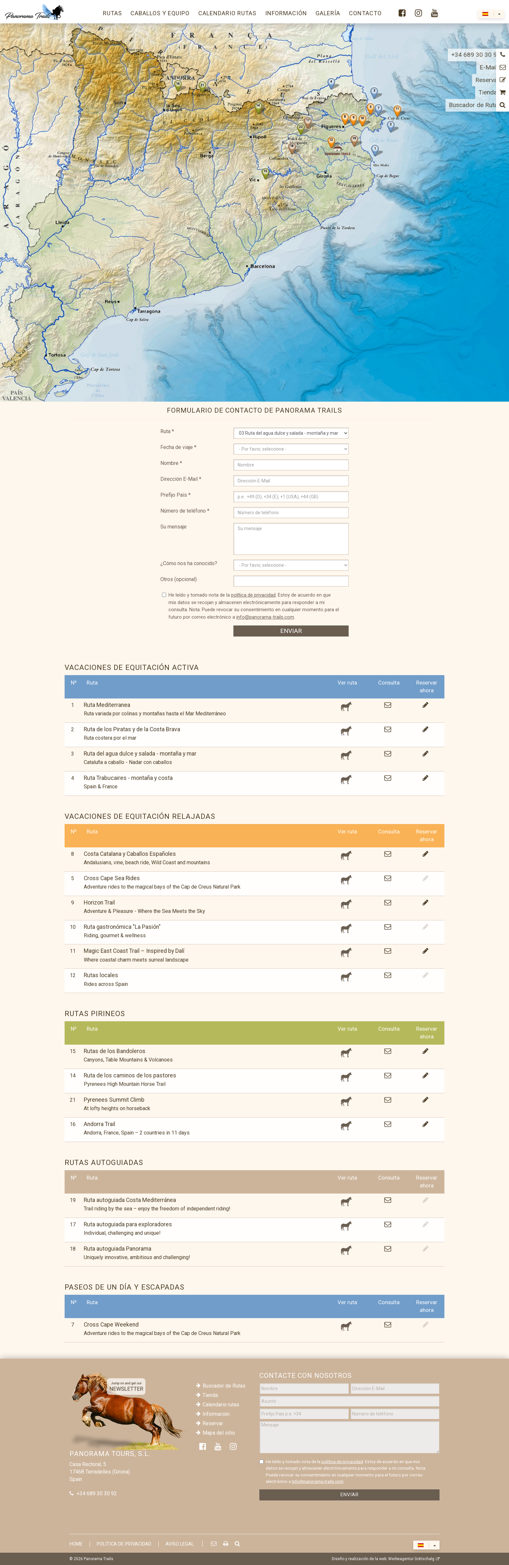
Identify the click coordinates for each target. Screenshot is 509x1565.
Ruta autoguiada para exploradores (128, 1224)
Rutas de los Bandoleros (114, 1051)
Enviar (291, 631)
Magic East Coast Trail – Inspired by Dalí (134, 951)
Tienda (210, 1395)
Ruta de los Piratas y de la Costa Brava (132, 729)
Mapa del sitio (219, 1433)
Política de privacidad (124, 1544)
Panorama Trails (98, 1559)
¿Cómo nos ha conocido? (188, 563)
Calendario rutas (221, 1404)
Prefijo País (175, 495)
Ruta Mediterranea (107, 705)
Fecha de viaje (178, 447)
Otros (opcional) (178, 579)
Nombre (171, 463)
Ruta (167, 431)
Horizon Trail (99, 902)
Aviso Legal (180, 1544)
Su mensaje (173, 527)
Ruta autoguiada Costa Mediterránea (130, 1200)
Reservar (213, 1423)
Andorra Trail (99, 1124)
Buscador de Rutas (224, 1386)
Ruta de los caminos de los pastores (130, 1075)
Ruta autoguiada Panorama (117, 1248)
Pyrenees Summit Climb (114, 1100)
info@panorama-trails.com (265, 617)
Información (216, 1414)
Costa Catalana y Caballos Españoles (130, 854)
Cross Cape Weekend (111, 1324)
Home (75, 1544)
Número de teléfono (184, 511)
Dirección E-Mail (180, 479)
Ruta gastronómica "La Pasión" (122, 927)
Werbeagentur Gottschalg (411, 1559)
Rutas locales (101, 975)
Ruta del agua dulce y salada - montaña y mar (140, 753)
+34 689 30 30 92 (97, 1493)
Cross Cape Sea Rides (112, 878)
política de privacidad (253, 595)
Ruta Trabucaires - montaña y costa (128, 778)
